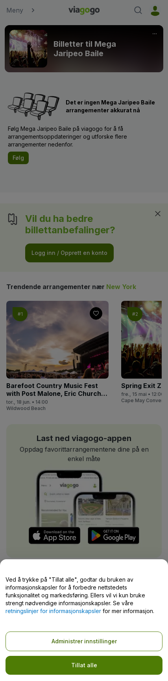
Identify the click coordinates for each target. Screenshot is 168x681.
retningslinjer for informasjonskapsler (53, 611)
